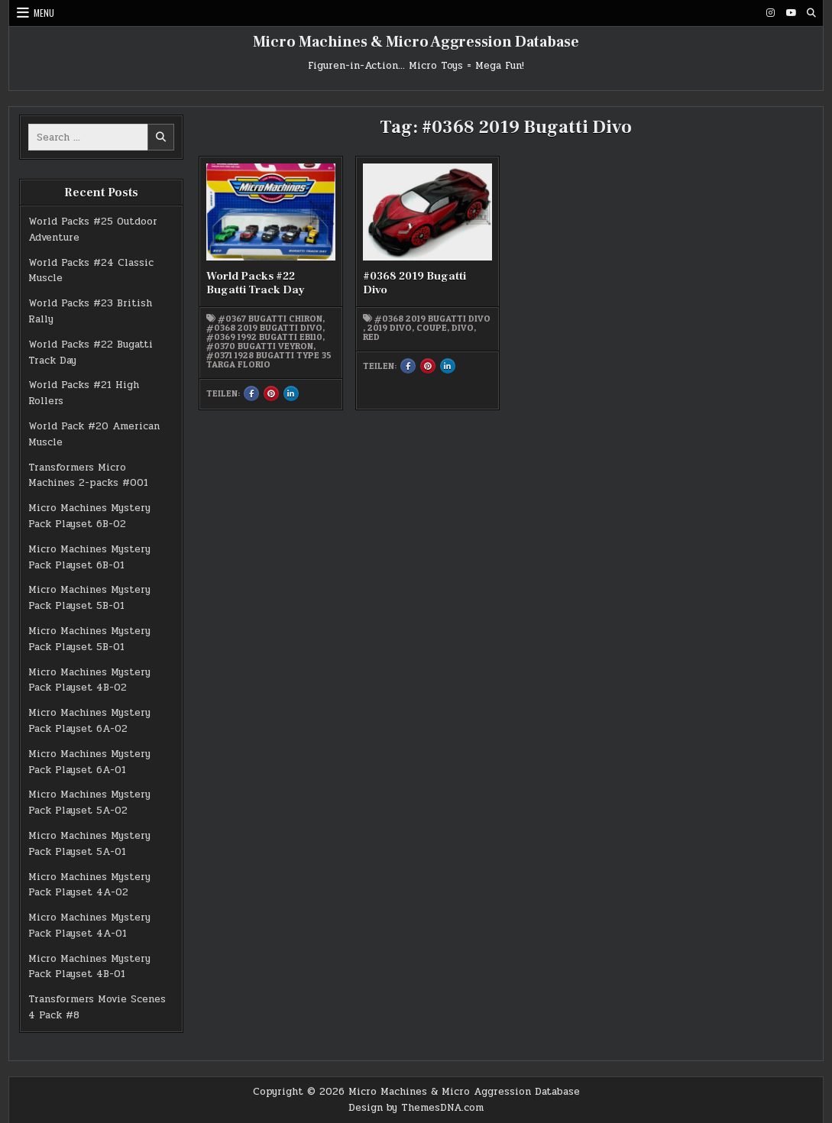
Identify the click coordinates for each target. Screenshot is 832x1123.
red (371, 336)
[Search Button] (811, 13)
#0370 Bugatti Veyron (259, 346)
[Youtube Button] (790, 13)
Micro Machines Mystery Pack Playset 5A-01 (89, 843)
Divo (463, 327)
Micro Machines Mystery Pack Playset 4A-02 (89, 885)
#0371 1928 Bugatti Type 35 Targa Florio (269, 360)
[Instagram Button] (770, 13)
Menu (44, 12)
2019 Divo (389, 327)
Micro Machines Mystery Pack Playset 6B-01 (89, 557)
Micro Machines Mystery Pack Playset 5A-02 (89, 802)
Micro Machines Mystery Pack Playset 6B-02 (89, 516)
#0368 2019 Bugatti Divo (264, 327)
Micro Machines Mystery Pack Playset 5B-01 (89, 597)
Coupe (431, 327)
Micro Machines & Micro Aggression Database (416, 42)
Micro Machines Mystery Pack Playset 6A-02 (89, 720)
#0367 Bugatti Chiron (270, 318)
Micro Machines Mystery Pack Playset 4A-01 (89, 925)
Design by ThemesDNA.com (416, 1107)
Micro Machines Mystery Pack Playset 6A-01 (89, 762)
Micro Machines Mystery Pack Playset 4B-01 (89, 966)
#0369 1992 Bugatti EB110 (264, 336)
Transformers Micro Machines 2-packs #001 (88, 475)
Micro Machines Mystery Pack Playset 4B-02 (89, 680)
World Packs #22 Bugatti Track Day (255, 283)
